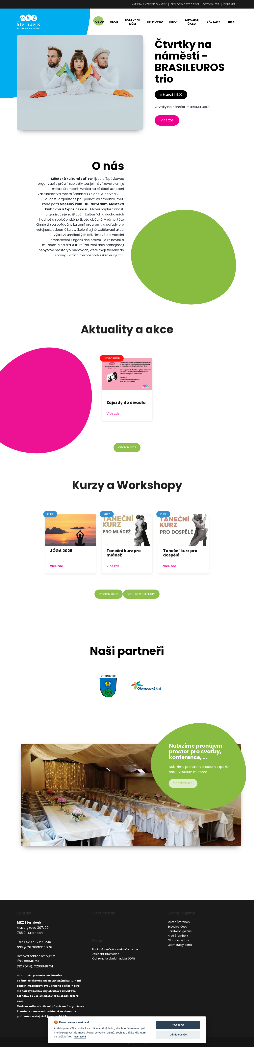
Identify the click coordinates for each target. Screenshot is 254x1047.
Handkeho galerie (180, 931)
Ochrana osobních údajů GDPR (113, 958)
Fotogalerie (211, 4)
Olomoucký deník (180, 945)
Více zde (113, 426)
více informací (184, 784)
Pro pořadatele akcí (185, 4)
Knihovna (155, 22)
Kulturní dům (132, 22)
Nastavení (80, 1036)
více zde (167, 121)
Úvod (99, 22)
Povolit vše (178, 1024)
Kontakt (229, 4)
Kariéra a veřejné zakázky (149, 4)
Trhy (230, 22)
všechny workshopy (142, 607)
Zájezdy (213, 22)
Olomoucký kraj (178, 940)
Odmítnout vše (178, 1034)
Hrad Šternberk (178, 936)
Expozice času (192, 22)
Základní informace (105, 954)
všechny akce (127, 460)
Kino (173, 22)
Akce (114, 22)
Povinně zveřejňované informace (115, 949)
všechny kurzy (107, 607)
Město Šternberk (179, 922)
